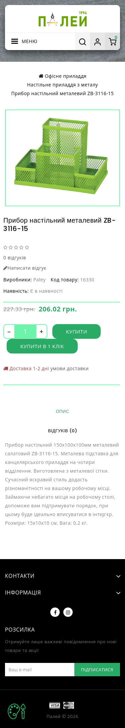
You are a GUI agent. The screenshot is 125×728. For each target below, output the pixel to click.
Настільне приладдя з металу (62, 84)
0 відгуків (14, 257)
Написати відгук (24, 268)
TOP (17, 711)
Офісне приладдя (65, 76)
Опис (62, 411)
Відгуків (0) (62, 431)
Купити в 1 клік (42, 346)
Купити (76, 331)
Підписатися (97, 670)
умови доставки (69, 368)
